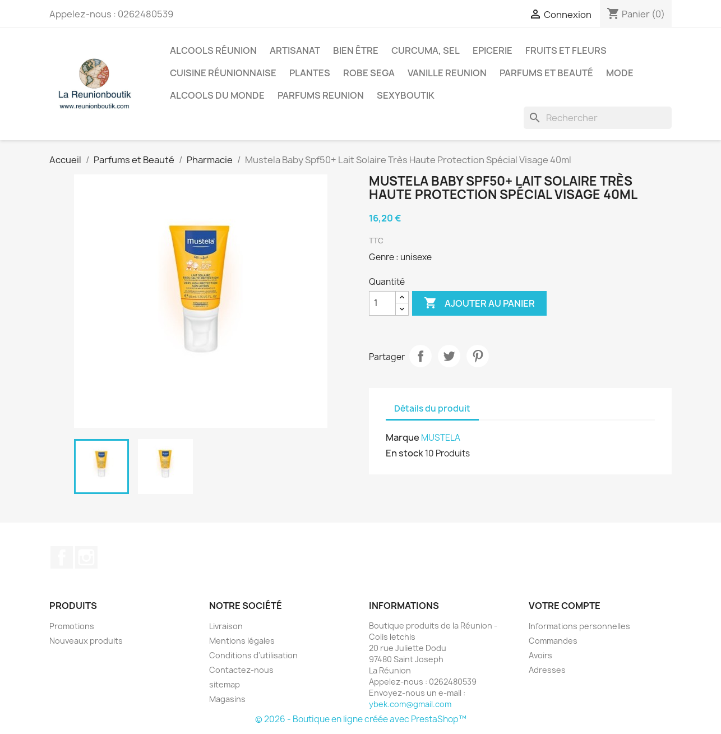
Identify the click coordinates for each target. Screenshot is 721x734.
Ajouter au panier (479, 303)
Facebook (61, 557)
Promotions (71, 626)
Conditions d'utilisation (253, 655)
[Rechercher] (598, 118)
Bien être (355, 50)
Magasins (227, 699)
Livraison (226, 626)
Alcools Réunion (213, 50)
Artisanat (295, 50)
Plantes (309, 73)
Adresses (547, 669)
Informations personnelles (579, 626)
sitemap (224, 684)
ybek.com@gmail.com (410, 704)
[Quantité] (382, 303)
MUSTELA (440, 438)
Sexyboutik (406, 95)
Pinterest (477, 356)
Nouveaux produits (86, 640)
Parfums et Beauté (546, 73)
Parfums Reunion (321, 95)
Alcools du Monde (217, 95)
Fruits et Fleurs (566, 50)
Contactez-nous (241, 669)
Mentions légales (242, 640)
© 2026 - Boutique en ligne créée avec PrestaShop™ (360, 719)
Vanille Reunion (447, 73)
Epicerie (492, 50)
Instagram (86, 557)
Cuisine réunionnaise (223, 73)
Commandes (553, 640)
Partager (420, 356)
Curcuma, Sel (425, 50)
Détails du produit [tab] (432, 408)
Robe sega (369, 73)
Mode (620, 73)
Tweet (449, 356)
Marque (402, 437)
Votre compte (564, 605)
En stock (404, 453)
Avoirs (540, 655)
